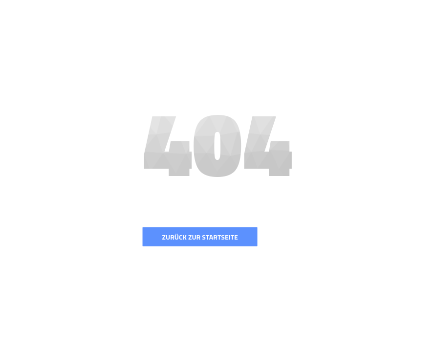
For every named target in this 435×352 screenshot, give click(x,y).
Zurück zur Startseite (200, 237)
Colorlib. (268, 347)
